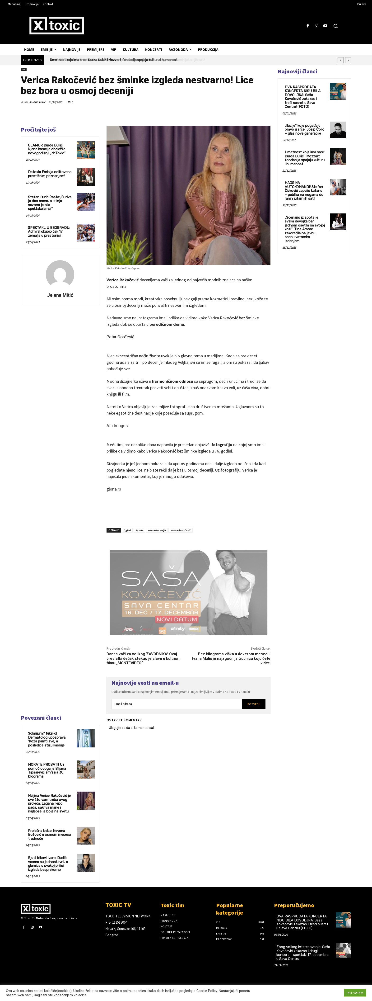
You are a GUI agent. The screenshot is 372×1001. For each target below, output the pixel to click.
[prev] (341, 60)
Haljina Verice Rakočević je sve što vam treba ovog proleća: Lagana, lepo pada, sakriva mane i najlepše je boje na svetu (49, 803)
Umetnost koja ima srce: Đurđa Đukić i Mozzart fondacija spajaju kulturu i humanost (114, 60)
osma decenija (157, 530)
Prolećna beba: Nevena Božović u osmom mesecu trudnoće (49, 835)
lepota (139, 530)
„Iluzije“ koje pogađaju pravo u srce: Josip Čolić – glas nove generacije (304, 129)
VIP (24, 69)
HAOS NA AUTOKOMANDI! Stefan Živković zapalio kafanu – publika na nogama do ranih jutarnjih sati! (304, 191)
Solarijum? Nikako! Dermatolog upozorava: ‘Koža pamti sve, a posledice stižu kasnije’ (47, 739)
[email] (177, 704)
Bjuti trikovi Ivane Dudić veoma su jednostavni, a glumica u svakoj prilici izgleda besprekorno (48, 864)
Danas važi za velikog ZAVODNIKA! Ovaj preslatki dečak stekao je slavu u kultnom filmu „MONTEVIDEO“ (144, 658)
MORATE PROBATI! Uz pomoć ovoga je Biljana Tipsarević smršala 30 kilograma (47, 770)
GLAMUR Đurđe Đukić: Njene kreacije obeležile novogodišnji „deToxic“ (46, 149)
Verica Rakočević (180, 530)
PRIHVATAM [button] (355, 993)
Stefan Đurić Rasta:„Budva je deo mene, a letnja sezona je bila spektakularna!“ (49, 203)
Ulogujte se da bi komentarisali (131, 728)
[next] (348, 60)
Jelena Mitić (37, 102)
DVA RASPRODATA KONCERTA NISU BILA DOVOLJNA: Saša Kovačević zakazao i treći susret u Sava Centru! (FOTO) (303, 97)
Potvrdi (253, 704)
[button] (335, 26)
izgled (127, 530)
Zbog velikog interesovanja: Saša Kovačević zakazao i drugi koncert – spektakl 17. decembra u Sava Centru (303, 953)
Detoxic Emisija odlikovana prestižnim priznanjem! (49, 174)
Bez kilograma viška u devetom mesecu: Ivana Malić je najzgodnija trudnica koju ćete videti (231, 658)
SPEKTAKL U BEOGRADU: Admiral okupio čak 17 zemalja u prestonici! (49, 232)
